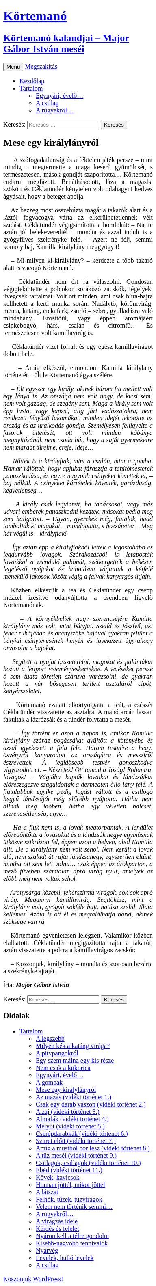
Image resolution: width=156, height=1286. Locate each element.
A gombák (49, 1082)
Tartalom (31, 88)
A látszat (47, 1192)
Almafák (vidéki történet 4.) (72, 1118)
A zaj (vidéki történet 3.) (68, 1111)
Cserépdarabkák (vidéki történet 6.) (82, 1133)
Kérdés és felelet (57, 1228)
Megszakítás (41, 66)
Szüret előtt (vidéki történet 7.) (76, 1140)
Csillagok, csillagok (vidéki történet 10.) (88, 1162)
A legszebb (50, 1038)
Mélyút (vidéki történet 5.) (70, 1126)
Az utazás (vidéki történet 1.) (73, 1097)
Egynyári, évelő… (59, 95)
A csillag (47, 102)
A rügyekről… (55, 110)
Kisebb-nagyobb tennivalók (72, 1243)
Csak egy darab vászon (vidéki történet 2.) (91, 1104)
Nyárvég (47, 1250)
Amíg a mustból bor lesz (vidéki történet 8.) (93, 1148)
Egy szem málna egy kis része (75, 1060)
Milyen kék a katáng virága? (73, 1045)
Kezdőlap (32, 81)
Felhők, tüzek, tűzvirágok (69, 1199)
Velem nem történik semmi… (74, 1206)
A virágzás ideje (57, 1221)
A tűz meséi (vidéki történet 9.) (76, 1155)
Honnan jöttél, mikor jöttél (70, 1184)
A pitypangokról (57, 1053)
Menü (13, 67)
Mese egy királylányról (66, 1089)
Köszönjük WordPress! (33, 1278)
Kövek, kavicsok (58, 1177)
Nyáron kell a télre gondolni (72, 1235)
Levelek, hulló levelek (65, 1257)
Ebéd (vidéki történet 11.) (69, 1170)
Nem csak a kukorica (63, 1067)
